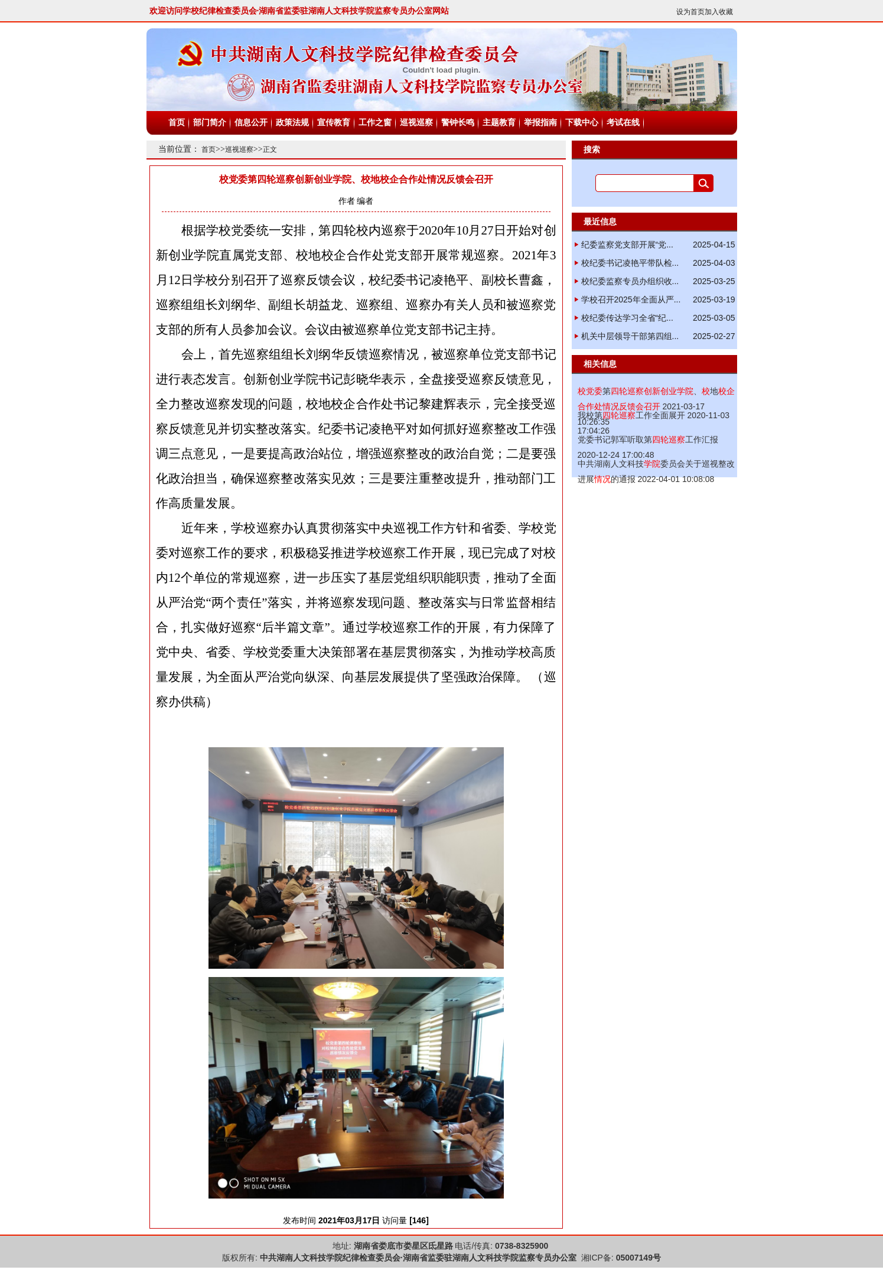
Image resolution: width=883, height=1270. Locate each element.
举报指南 (540, 122)
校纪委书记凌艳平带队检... (630, 263)
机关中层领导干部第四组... (630, 336)
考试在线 (623, 122)
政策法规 (292, 122)
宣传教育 (333, 122)
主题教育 (499, 122)
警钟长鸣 (457, 122)
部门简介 (209, 122)
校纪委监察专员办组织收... (630, 281)
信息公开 (251, 122)
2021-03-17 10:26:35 (656, 406)
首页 (176, 122)
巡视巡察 (416, 122)
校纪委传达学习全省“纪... (627, 318)
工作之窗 (375, 122)
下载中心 (581, 122)
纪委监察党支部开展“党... (627, 244)
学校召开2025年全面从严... (631, 299)
